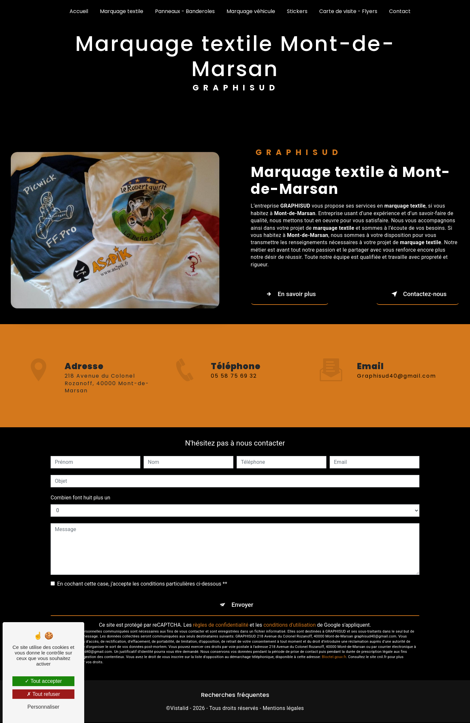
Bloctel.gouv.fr (334, 657)
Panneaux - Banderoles (185, 11)
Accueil (79, 11)
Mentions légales (283, 708)
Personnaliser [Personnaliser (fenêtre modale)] (43, 707)
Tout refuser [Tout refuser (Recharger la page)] (43, 694)
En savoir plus (290, 294)
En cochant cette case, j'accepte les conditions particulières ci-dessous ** (142, 584)
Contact (400, 11)
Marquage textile (121, 11)
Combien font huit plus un (80, 498)
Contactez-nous (416, 294)
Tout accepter (43, 681)
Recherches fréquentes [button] (235, 695)
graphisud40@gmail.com (396, 368)
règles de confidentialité (220, 625)
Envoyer (242, 605)
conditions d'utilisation (289, 625)
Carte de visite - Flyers (348, 11)
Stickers (297, 11)
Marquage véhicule (251, 11)
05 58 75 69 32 (234, 383)
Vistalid (179, 708)
